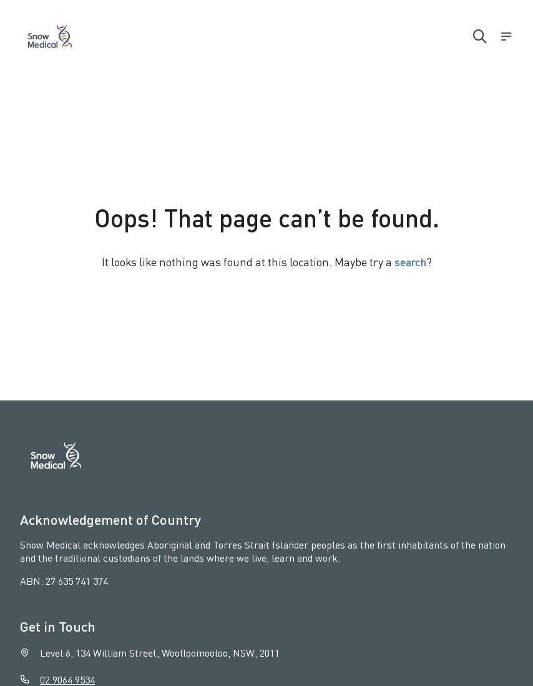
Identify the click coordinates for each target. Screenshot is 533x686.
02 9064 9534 (67, 679)
